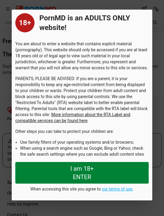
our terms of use (117, 189)
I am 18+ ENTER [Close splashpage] (82, 173)
